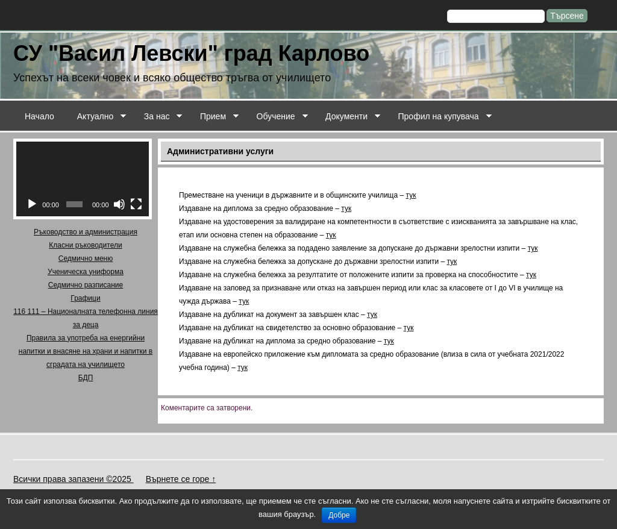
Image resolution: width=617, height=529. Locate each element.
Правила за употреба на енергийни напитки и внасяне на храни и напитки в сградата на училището (85, 351)
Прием (214, 116)
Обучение (276, 116)
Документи (347, 116)
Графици (85, 298)
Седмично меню (85, 258)
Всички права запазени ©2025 (73, 479)
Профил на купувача (439, 116)
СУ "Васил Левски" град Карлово (191, 53)
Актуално (96, 116)
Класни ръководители (85, 245)
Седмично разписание (86, 285)
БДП (85, 378)
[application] (82, 179)
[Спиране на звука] (119, 204)
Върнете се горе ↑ (181, 479)
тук (411, 195)
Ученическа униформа (86, 272)
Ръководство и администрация (85, 232)
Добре (338, 515)
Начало (39, 116)
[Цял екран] (136, 204)
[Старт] (32, 204)
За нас (158, 116)
